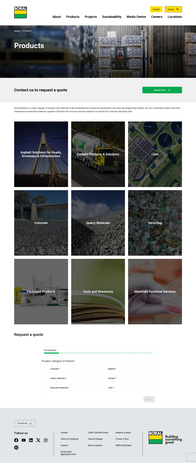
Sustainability (111, 17)
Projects (91, 17)
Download (24, 423)
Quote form (162, 90)
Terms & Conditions (70, 439)
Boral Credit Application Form (68, 453)
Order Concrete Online (98, 432)
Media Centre (136, 17)
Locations (175, 17)
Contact (156, 9)
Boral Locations (95, 445)
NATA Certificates (124, 445)
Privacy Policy (122, 439)
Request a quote (123, 432)
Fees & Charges (95, 439)
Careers (156, 17)
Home (17, 31)
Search (171, 9)
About (56, 17)
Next (149, 399)
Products (72, 17)
